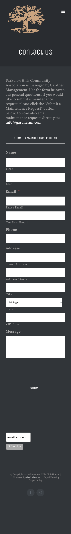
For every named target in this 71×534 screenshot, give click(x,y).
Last (9, 184)
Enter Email (14, 208)
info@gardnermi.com (24, 122)
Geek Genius (33, 477)
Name (11, 152)
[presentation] (34, 368)
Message (13, 331)
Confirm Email (17, 222)
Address (13, 248)
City (9, 294)
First (9, 169)
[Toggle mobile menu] (63, 11)
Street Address (16, 264)
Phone (11, 229)
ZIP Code (12, 324)
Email (13, 191)
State (9, 309)
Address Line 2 (16, 279)
